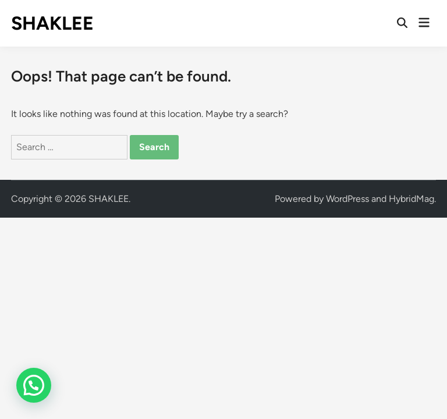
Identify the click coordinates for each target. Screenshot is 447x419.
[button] (33, 385)
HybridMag (411, 198)
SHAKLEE (52, 23)
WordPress (347, 198)
